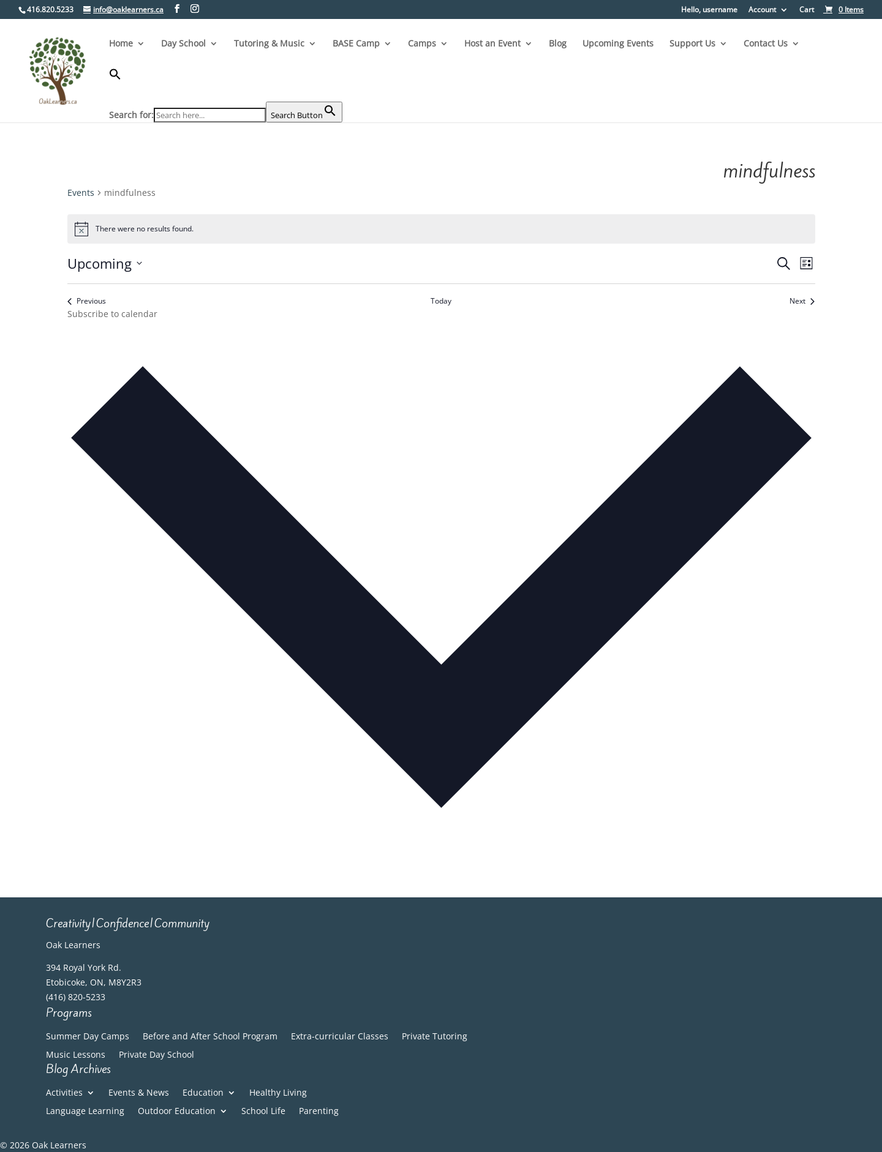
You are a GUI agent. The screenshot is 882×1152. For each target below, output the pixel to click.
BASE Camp (356, 44)
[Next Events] (802, 301)
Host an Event (492, 44)
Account (762, 10)
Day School (183, 44)
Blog (558, 44)
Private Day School (156, 1055)
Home (121, 44)
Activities (64, 1093)
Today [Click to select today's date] (441, 301)
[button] (225, 85)
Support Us (692, 44)
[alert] (441, 229)
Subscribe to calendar (112, 314)
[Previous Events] (86, 301)
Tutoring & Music (269, 44)
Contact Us (766, 44)
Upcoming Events (618, 44)
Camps (422, 44)
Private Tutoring (434, 1037)
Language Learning (85, 1111)
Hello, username (709, 10)
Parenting (319, 1111)
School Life (263, 1111)
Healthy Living (278, 1093)
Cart (806, 10)
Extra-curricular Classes (339, 1037)
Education (203, 1093)
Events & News (138, 1093)
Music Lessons (75, 1055)
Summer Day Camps (87, 1037)
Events (80, 192)
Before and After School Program (210, 1037)
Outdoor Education (177, 1111)
